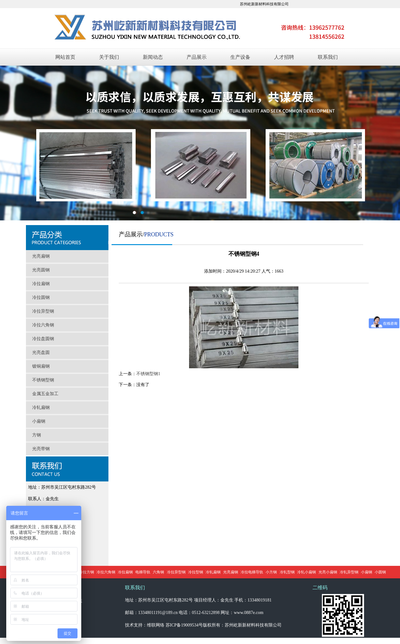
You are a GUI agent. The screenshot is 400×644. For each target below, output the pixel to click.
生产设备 (240, 57)
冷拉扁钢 (41, 283)
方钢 (36, 435)
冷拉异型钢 (43, 311)
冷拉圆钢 (41, 297)
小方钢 (271, 572)
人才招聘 (284, 57)
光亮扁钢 (41, 256)
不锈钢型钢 (43, 380)
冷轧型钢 (287, 572)
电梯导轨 (142, 572)
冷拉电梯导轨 (252, 572)
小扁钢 (38, 421)
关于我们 (109, 57)
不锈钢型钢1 (148, 373)
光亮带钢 (41, 448)
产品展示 (197, 57)
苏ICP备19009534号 (184, 625)
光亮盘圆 (41, 352)
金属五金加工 (45, 393)
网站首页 (65, 57)
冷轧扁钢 (41, 407)
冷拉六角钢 (43, 325)
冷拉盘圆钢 (43, 338)
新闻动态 (153, 57)
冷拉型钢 (195, 572)
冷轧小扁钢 (306, 572)
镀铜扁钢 (41, 366)
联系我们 (328, 57)
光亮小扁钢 (327, 572)
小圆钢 (380, 572)
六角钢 (158, 572)
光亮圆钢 (41, 270)
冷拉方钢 (86, 572)
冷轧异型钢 (349, 572)
